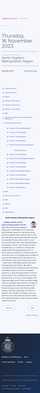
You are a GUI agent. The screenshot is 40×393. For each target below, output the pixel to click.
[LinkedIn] (14, 368)
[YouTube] (3, 371)
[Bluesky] (14, 371)
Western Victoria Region (17, 136)
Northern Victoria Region (18, 132)
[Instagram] (26, 368)
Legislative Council (9, 18)
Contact (29, 362)
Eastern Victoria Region (17, 140)
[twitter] (3, 368)
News (26, 357)
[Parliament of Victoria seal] (8, 344)
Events (20, 362)
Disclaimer (21, 385)
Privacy (13, 385)
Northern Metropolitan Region (19, 171)
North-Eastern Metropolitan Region (21, 145)
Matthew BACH (20, 150)
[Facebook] (37, 368)
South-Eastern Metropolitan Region (21, 158)
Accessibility (26, 388)
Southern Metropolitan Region (20, 128)
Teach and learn (8, 362)
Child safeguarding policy (11, 388)
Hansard (23, 18)
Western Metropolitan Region (19, 183)
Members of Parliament (11, 357)
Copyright (5, 385)
